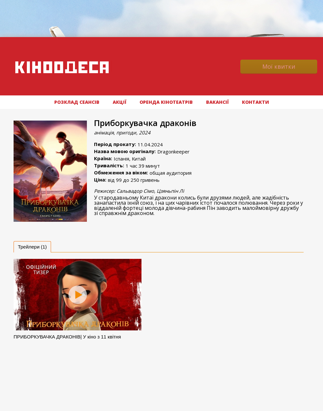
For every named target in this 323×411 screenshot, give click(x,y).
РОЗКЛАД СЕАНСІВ (76, 102)
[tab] (32, 246)
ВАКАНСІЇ (217, 102)
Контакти (255, 102)
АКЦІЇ (119, 102)
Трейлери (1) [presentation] (32, 247)
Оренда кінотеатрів (166, 102)
